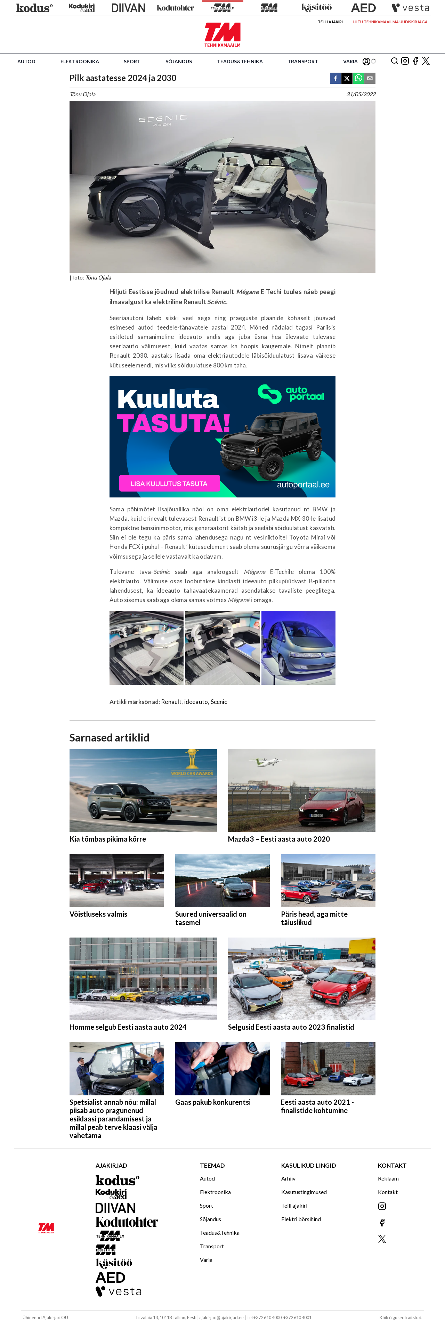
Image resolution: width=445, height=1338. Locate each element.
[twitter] (347, 79)
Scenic (219, 701)
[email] (369, 79)
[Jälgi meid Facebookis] (415, 61)
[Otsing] (394, 61)
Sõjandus (178, 61)
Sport (132, 61)
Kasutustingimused (304, 1192)
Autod (26, 61)
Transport (303, 61)
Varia (350, 61)
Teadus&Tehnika (240, 61)
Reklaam (388, 1178)
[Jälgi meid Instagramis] (405, 61)
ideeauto (196, 701)
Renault (171, 701)
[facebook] (335, 79)
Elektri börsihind (301, 1219)
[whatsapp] (358, 79)
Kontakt (388, 1192)
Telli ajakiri (330, 21)
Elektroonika (79, 61)
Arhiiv (288, 1178)
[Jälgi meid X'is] (426, 61)
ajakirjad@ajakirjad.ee (221, 1317)
